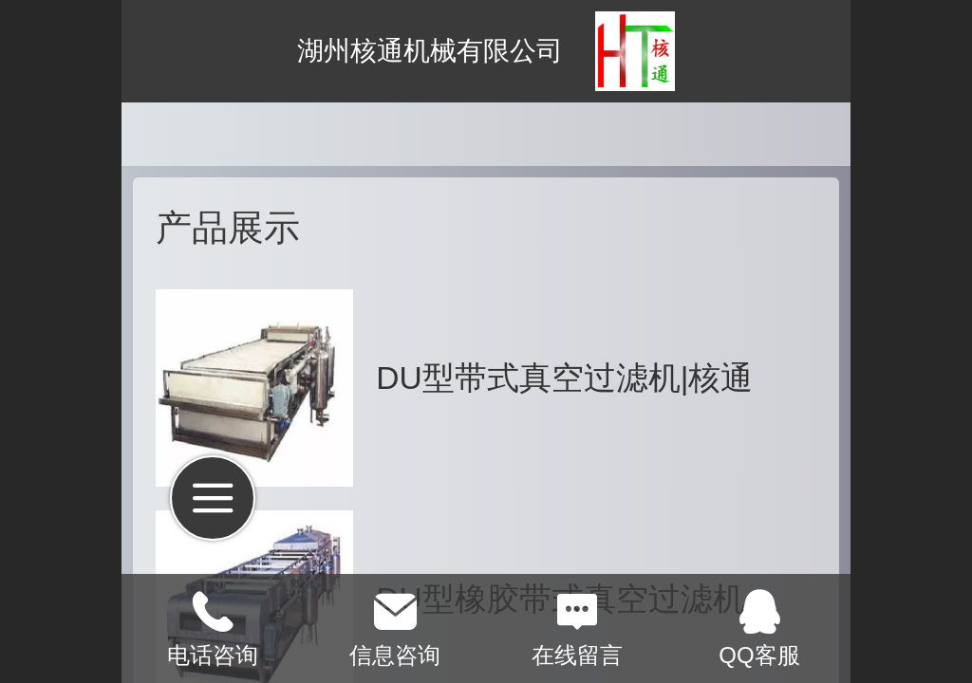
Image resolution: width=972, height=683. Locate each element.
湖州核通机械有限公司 (430, 50)
